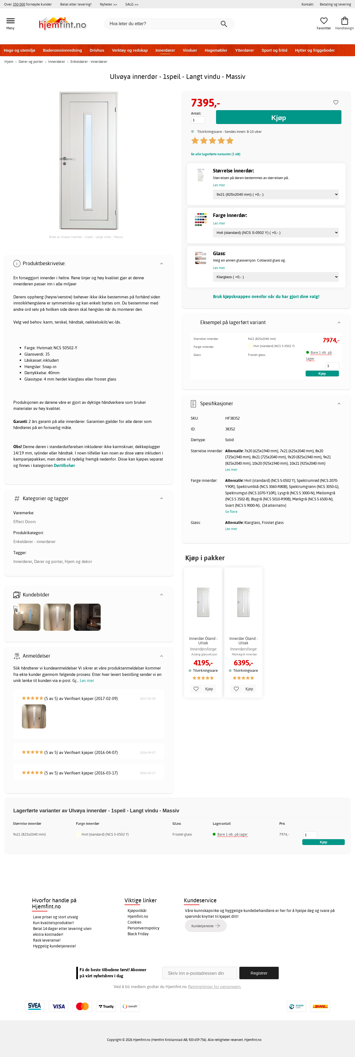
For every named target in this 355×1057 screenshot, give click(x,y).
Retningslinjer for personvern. (214, 986)
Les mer (87, 680)
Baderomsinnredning (62, 50)
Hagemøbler (216, 50)
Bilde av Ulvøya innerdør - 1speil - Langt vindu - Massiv (86, 237)
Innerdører (165, 50)
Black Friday (138, 933)
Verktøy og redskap (130, 50)
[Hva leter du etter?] (169, 23)
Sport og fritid (274, 50)
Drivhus (97, 50)
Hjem (8, 61)
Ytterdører (244, 50)
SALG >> (131, 4)
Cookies (134, 922)
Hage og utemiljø (19, 50)
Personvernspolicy (143, 928)
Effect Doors (24, 521)
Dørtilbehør (64, 465)
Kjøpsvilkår (137, 910)
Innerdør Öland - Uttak (203, 640)
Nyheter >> (108, 4)
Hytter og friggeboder (315, 50)
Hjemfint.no (138, 916)
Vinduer (190, 50)
